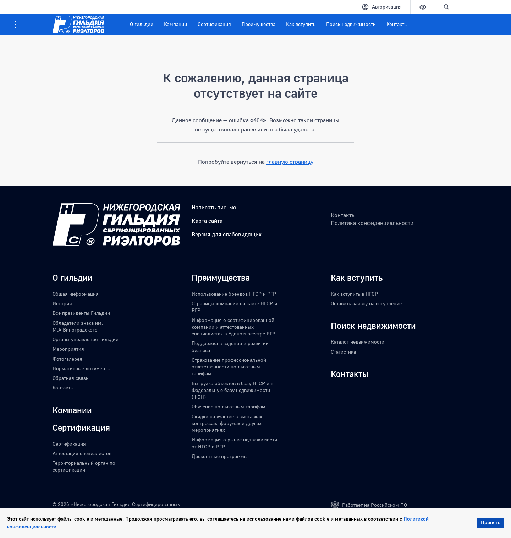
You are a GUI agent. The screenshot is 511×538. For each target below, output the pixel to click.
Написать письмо (214, 207)
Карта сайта (207, 220)
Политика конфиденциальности (372, 222)
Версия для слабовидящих (227, 234)
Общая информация (76, 294)
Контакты (397, 24)
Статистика (343, 352)
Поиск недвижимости (351, 24)
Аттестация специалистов (82, 453)
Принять (490, 522)
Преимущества (258, 24)
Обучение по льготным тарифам (228, 406)
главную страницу (289, 161)
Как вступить (300, 24)
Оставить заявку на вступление (366, 303)
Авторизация (382, 7)
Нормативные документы (82, 368)
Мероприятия (68, 349)
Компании (175, 24)
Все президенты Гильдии (81, 313)
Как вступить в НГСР (354, 294)
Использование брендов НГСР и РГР (234, 294)
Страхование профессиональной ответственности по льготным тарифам (229, 367)
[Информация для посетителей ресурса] (16, 24)
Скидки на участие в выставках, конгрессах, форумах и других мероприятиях (228, 423)
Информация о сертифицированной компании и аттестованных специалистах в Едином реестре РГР (233, 327)
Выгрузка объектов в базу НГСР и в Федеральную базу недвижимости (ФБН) (232, 390)
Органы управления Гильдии (86, 339)
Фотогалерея (67, 359)
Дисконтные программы (220, 456)
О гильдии (141, 24)
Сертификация (214, 24)
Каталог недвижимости (357, 342)
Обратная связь (70, 378)
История (62, 303)
